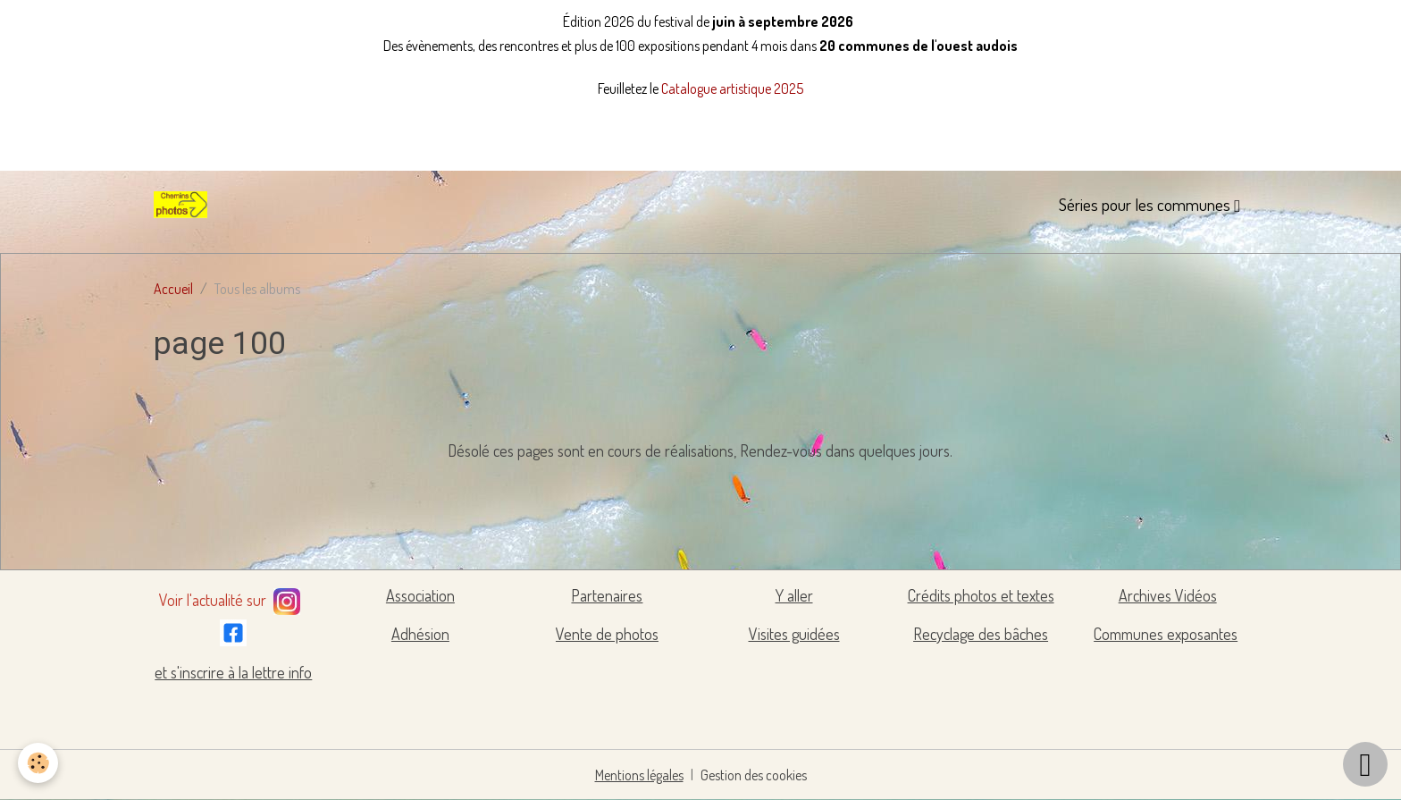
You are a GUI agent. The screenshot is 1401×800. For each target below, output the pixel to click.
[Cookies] (38, 763)
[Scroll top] (1365, 764)
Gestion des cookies (753, 775)
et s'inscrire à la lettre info (233, 672)
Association (420, 595)
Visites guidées (794, 634)
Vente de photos (607, 634)
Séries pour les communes (1146, 204)
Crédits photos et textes (981, 595)
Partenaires (606, 595)
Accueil (173, 289)
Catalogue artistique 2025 (732, 88)
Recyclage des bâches (980, 634)
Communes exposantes (1165, 634)
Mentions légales (639, 775)
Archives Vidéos (1168, 595)
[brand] (184, 204)
